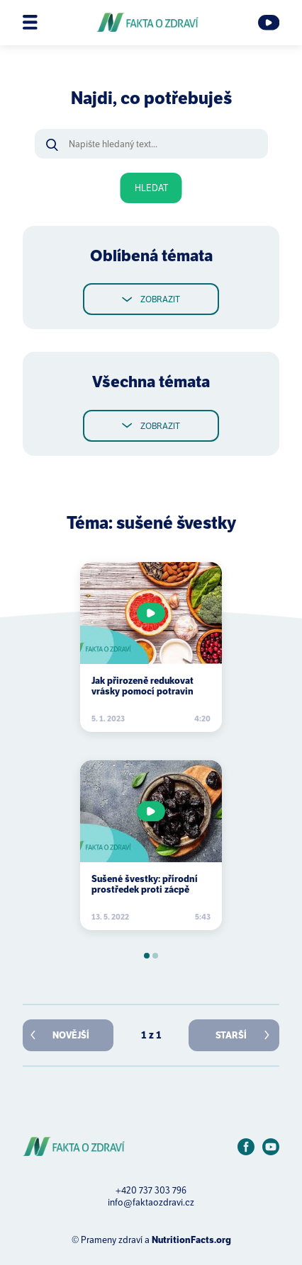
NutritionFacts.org (191, 1240)
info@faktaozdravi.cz (151, 1202)
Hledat (151, 188)
